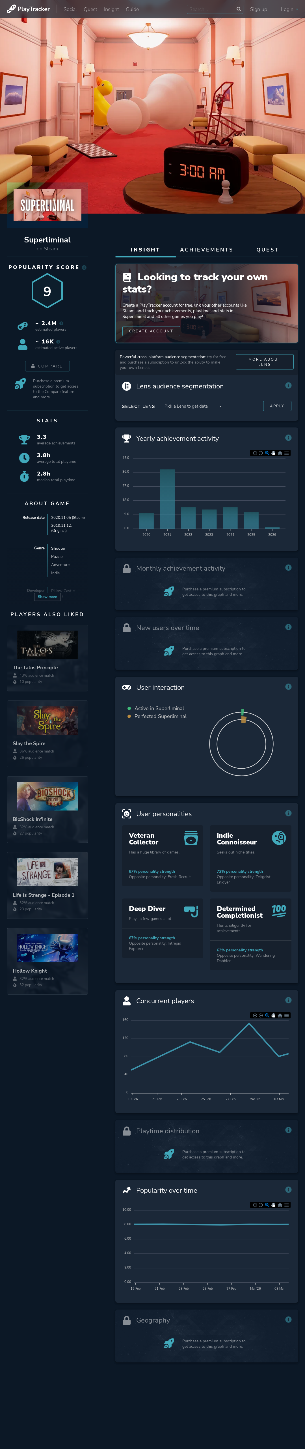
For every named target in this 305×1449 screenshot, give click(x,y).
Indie (55, 579)
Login (289, 9)
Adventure (60, 571)
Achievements (206, 249)
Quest (90, 9)
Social (70, 9)
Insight (111, 9)
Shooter (58, 554)
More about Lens (264, 377)
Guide (132, 9)
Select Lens (138, 421)
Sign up (258, 9)
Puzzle (56, 563)
